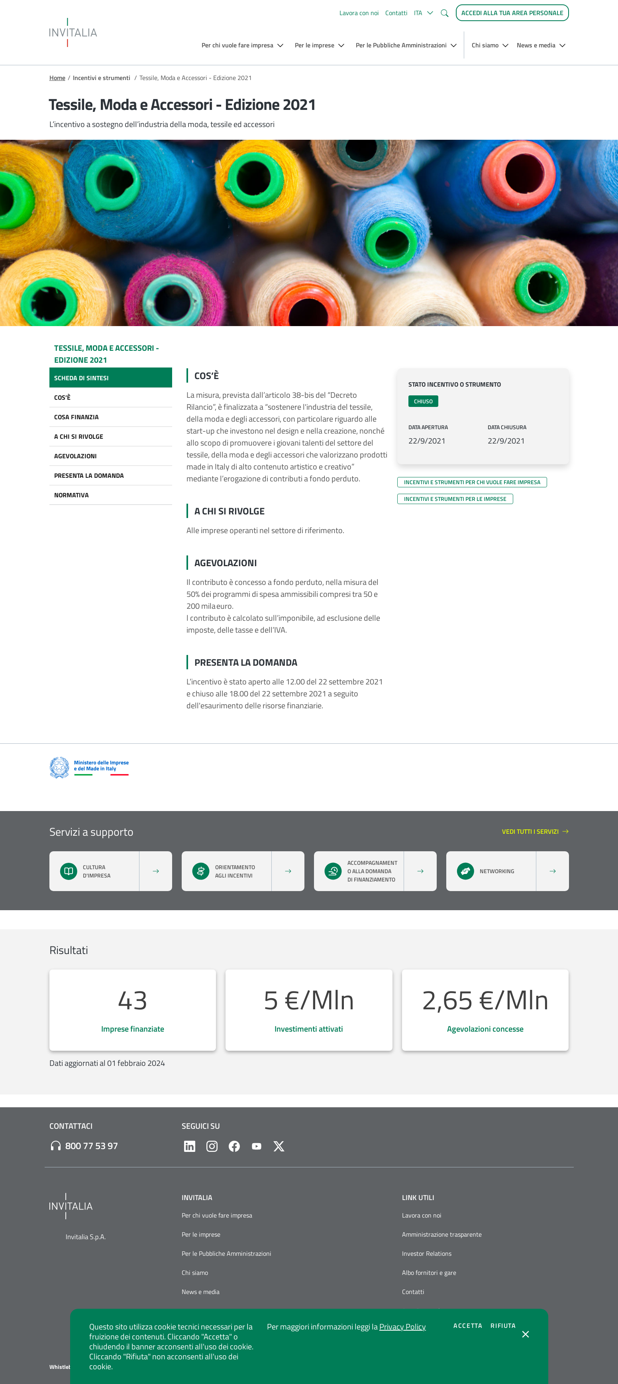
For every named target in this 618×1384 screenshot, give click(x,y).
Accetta (468, 1325)
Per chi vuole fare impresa (217, 1215)
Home (57, 77)
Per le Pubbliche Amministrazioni (226, 1253)
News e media (201, 1291)
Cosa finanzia (76, 417)
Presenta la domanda (89, 475)
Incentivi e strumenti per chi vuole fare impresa (472, 482)
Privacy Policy (402, 1326)
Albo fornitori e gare (429, 1272)
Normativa (71, 495)
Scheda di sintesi (81, 378)
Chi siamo (195, 1272)
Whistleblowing (68, 1367)
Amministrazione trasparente (442, 1234)
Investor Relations (426, 1253)
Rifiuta (503, 1325)
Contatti (396, 13)
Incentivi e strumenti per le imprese (455, 499)
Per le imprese (201, 1234)
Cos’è (62, 397)
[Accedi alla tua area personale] (512, 12)
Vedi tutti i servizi (535, 832)
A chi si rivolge (78, 436)
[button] (424, 13)
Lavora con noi (359, 13)
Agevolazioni (75, 456)
